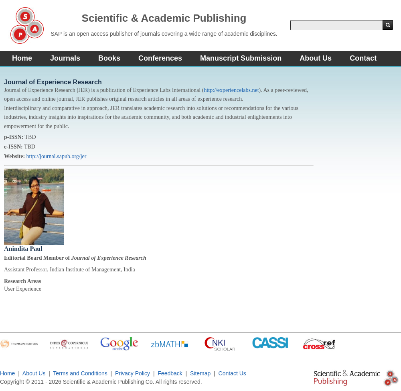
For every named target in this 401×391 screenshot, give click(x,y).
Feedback (170, 373)
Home (22, 58)
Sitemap (200, 373)
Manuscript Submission (241, 58)
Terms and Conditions (80, 373)
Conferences (160, 58)
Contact (363, 58)
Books (109, 58)
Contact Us (232, 373)
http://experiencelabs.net (231, 90)
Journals (65, 58)
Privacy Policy (132, 373)
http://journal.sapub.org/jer (56, 156)
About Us (316, 58)
